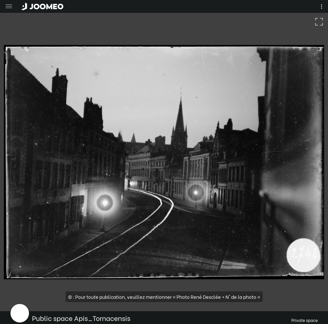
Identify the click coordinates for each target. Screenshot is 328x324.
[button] (14, 297)
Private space (304, 320)
